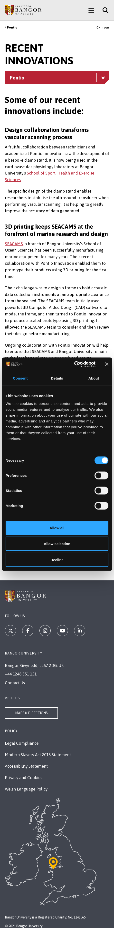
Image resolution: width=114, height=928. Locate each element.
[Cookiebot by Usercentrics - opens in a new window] (74, 364)
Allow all (57, 528)
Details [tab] (57, 378)
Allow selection (57, 544)
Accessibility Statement (26, 766)
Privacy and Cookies (23, 777)
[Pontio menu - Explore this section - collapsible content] (57, 77)
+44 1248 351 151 (21, 674)
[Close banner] (106, 364)
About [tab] (93, 378)
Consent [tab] (20, 378)
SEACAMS (14, 243)
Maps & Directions (31, 713)
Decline (56, 559)
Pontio (12, 27)
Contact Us (15, 682)
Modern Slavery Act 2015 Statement (38, 754)
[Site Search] (103, 10)
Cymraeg (102, 27)
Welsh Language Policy (26, 789)
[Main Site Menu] (91, 10)
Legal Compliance (21, 743)
